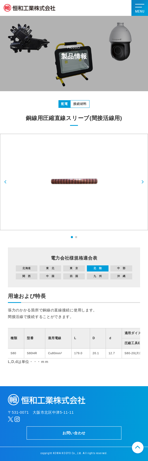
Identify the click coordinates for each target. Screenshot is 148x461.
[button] (5, 182)
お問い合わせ (74, 433)
